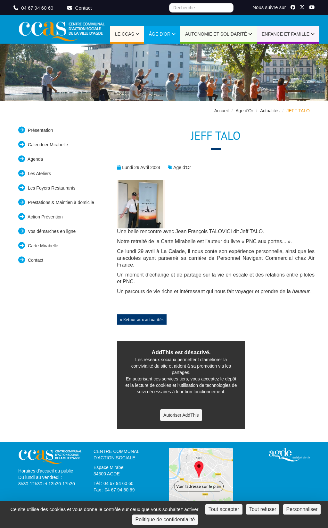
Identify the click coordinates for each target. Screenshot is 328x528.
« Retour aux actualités (141, 319)
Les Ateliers (34, 173)
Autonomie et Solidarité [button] (218, 34)
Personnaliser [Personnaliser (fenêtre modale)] (302, 509)
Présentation (35, 130)
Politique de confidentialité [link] (165, 519)
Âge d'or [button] (162, 34)
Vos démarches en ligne (47, 231)
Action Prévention (40, 216)
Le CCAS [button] (127, 34)
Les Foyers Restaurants (47, 187)
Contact (30, 260)
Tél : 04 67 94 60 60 (114, 483)
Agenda (30, 159)
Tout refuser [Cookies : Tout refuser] (262, 509)
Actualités (270, 110)
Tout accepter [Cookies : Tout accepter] (224, 509)
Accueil (221, 110)
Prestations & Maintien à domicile (56, 202)
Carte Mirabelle (38, 245)
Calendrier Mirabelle (43, 144)
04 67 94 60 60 (33, 8)
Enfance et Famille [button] (288, 34)
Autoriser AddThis (181, 415)
